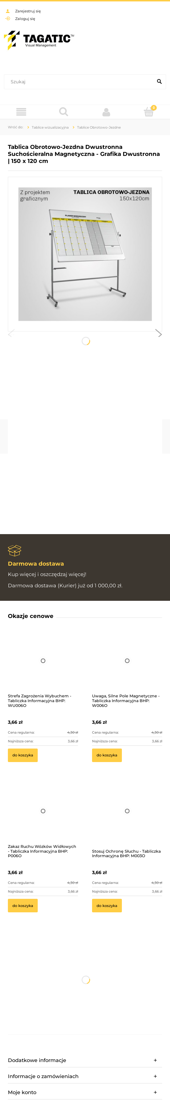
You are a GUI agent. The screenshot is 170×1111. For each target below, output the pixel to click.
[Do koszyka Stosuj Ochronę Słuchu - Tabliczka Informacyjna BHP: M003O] (107, 905)
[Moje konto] (106, 112)
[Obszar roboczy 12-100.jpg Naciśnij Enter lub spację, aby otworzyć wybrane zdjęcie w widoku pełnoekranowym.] (85, 254)
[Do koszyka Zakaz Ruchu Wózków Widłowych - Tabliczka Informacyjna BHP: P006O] (23, 905)
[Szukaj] (159, 81)
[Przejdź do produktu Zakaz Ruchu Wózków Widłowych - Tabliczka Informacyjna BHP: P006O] (43, 818)
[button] (11, 335)
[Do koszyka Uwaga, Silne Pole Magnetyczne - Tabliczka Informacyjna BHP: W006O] (107, 755)
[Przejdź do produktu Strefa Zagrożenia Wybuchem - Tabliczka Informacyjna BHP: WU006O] (43, 668)
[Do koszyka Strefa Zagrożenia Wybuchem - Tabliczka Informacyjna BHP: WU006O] (23, 755)
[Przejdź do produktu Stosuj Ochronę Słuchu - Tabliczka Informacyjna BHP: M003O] (127, 818)
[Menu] (21, 112)
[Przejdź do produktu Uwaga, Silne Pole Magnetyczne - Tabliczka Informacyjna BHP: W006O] (127, 668)
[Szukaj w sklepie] (79, 82)
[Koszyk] (149, 111)
